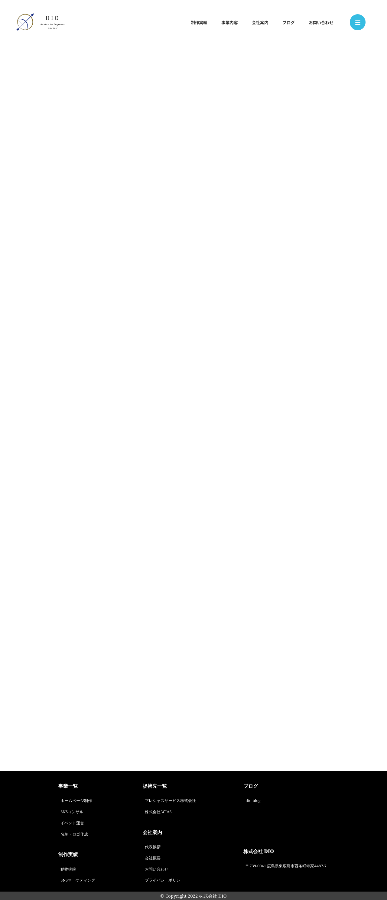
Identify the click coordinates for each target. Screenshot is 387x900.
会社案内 (260, 22)
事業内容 (229, 22)
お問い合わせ (321, 22)
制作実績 (199, 22)
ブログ (288, 22)
